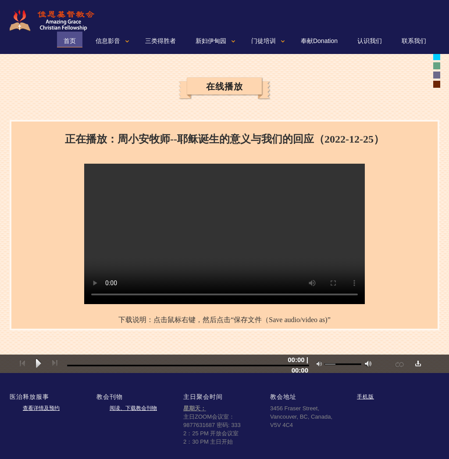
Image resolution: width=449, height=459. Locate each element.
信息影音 (108, 40)
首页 (70, 40)
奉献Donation (319, 40)
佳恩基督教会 (56, 20)
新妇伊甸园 (211, 40)
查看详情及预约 (41, 408)
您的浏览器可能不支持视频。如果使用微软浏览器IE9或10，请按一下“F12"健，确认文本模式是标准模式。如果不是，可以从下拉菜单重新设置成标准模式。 (224, 234)
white (436, 56)
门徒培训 (263, 40)
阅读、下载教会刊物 (133, 408)
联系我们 (414, 40)
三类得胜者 (160, 40)
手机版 (365, 396)
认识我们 (369, 40)
